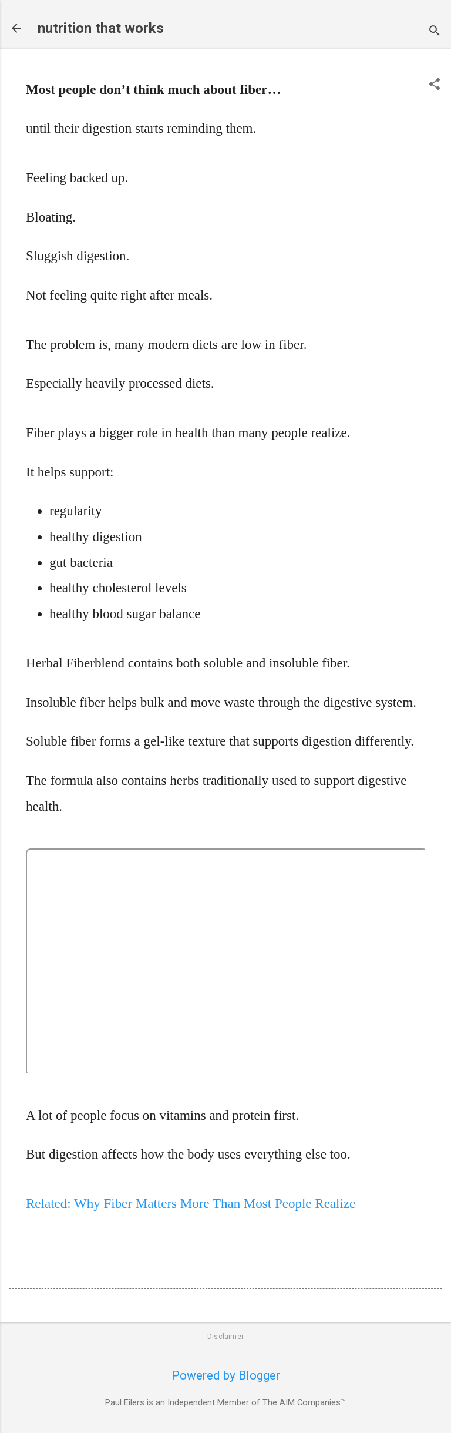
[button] (435, 85)
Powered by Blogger (225, 1375)
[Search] (435, 32)
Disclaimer (225, 1337)
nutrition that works (101, 28)
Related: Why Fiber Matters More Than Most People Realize (190, 1203)
